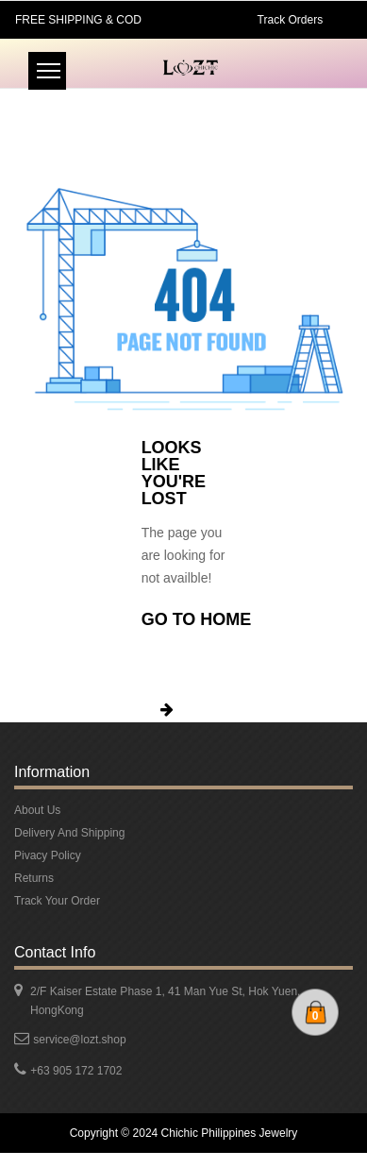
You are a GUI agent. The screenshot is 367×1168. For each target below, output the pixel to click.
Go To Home (197, 619)
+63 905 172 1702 (76, 1070)
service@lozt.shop (79, 1039)
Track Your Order (57, 900)
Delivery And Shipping (69, 832)
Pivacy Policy (47, 855)
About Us (37, 810)
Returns (34, 878)
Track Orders (291, 19)
